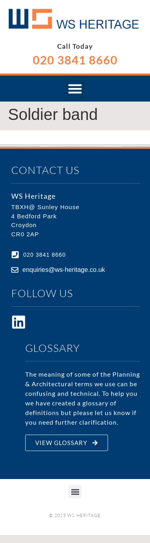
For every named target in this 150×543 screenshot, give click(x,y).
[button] (75, 89)
